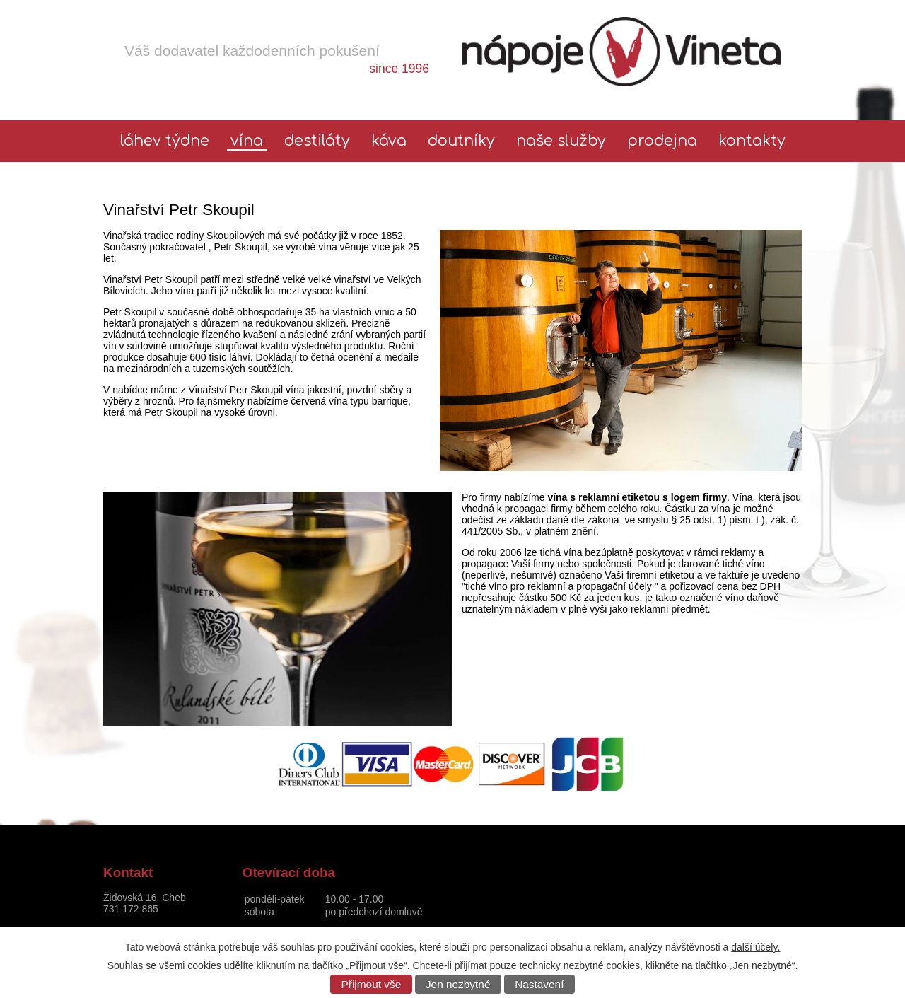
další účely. (755, 947)
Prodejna (662, 141)
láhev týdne (164, 141)
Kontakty (752, 141)
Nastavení (539, 984)
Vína (246, 141)
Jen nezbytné (458, 984)
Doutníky (461, 141)
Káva (389, 141)
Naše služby (561, 141)
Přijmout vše (371, 984)
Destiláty (317, 141)
